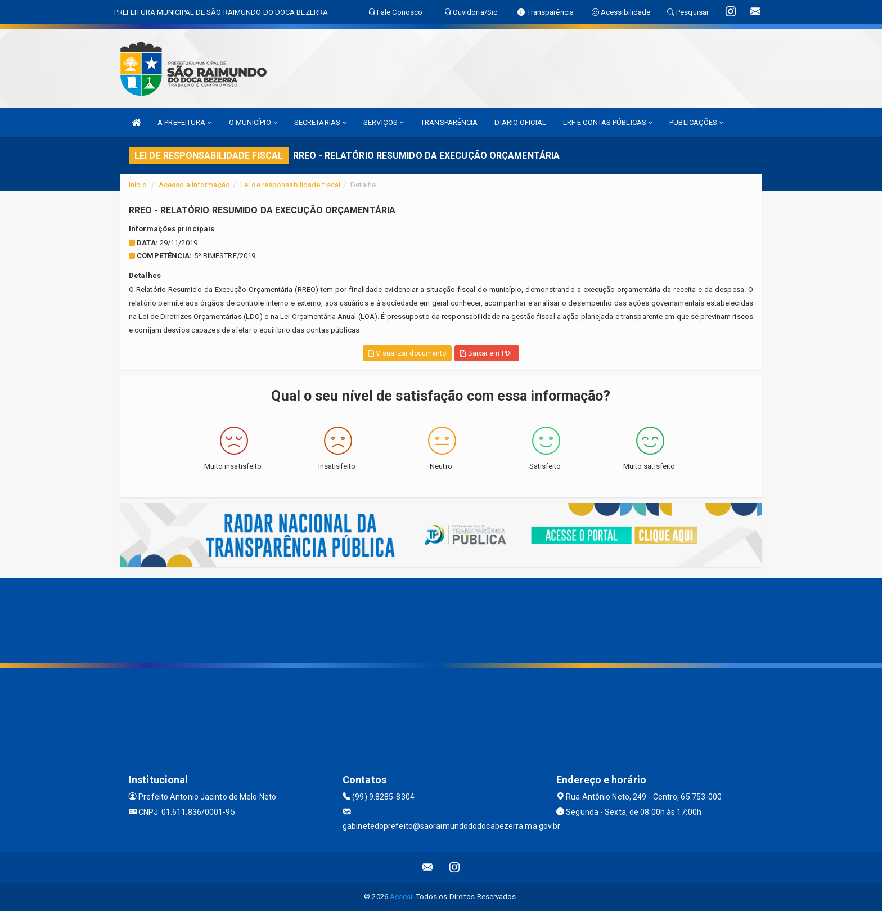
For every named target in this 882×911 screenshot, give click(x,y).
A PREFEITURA (185, 122)
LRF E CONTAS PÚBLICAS (607, 122)
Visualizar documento (407, 353)
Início (138, 185)
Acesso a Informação (194, 185)
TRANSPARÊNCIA (449, 122)
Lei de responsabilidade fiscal (290, 185)
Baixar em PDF (487, 353)
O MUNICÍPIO (253, 122)
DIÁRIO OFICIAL (520, 122)
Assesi (401, 896)
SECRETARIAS (320, 122)
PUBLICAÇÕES (696, 122)
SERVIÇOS (383, 122)
